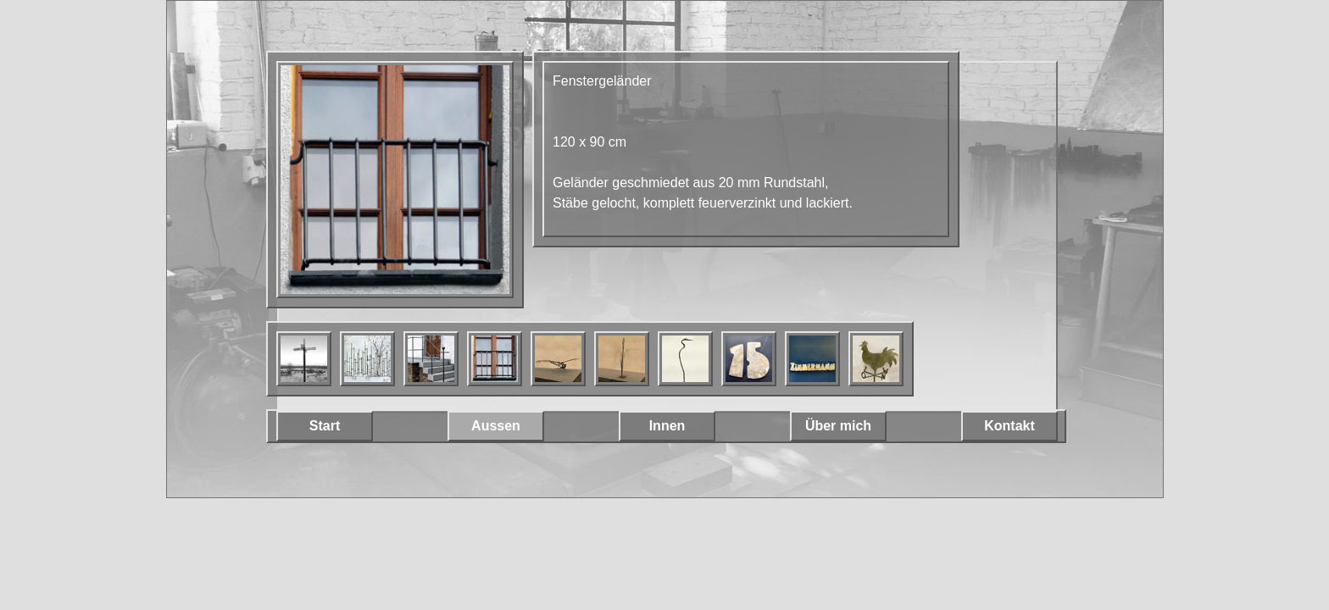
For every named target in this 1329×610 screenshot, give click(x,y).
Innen (667, 426)
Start (324, 426)
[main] (745, 149)
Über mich (838, 426)
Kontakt (1009, 426)
